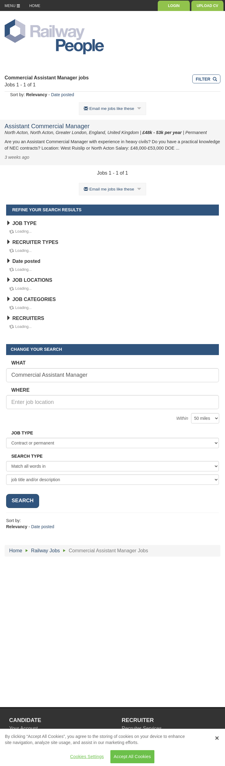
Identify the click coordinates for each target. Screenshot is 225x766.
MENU (12, 6)
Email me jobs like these (112, 108)
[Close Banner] (217, 740)
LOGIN (174, 6)
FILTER (206, 79)
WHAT (18, 362)
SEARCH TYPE (26, 456)
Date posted (62, 94)
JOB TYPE (21, 223)
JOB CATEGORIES (31, 299)
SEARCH (23, 500)
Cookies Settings (87, 758)
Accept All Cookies (132, 758)
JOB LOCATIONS (29, 280)
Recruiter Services (142, 728)
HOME (34, 6)
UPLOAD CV (207, 6)
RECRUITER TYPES (32, 242)
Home (15, 550)
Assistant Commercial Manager (47, 126)
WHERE (20, 390)
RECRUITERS (25, 318)
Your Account (23, 728)
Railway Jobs (45, 550)
